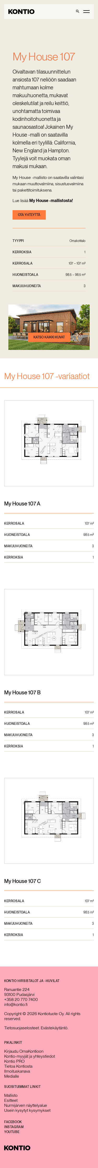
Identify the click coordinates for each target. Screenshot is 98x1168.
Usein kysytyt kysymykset (27, 1110)
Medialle (11, 1076)
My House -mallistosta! (51, 200)
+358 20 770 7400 (21, 999)
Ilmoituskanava (17, 1071)
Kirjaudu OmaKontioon (23, 1051)
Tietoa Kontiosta (18, 1066)
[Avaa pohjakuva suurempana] (49, 443)
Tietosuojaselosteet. (22, 1027)
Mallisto (11, 1095)
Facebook (13, 1122)
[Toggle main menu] (86, 11)
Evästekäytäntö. (54, 1027)
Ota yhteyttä (29, 215)
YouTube (11, 1132)
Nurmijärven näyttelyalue (25, 1105)
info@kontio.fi (15, 1004)
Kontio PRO (14, 1061)
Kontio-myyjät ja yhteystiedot (29, 1056)
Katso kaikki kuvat (49, 337)
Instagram (14, 1127)
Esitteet (11, 1100)
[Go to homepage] (21, 11)
